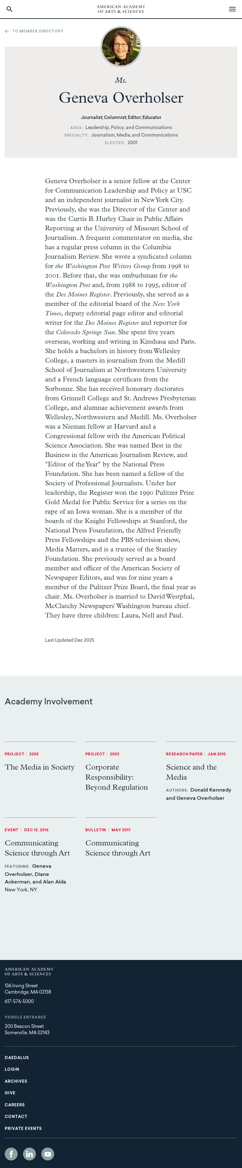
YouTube (47, 1154)
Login (12, 1070)
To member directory (38, 31)
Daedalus (17, 1058)
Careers (15, 1105)
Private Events (23, 1129)
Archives (16, 1082)
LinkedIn (29, 1154)
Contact (16, 1117)
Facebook (11, 1154)
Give (10, 1093)
